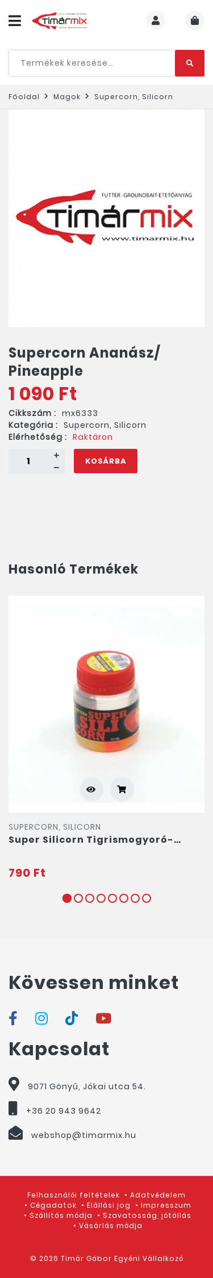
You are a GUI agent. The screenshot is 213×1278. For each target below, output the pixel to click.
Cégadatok (53, 1205)
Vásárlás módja (111, 1225)
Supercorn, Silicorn (133, 96)
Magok (67, 96)
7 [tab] (135, 898)
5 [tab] (112, 898)
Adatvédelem (158, 1195)
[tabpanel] (106, 738)
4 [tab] (101, 898)
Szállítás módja (61, 1215)
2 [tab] (78, 898)
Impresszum (166, 1205)
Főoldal (24, 96)
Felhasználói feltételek (73, 1195)
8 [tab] (146, 898)
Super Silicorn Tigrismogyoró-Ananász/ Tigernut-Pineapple (91, 840)
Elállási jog (109, 1205)
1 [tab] (67, 898)
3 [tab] (89, 898)
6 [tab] (123, 898)
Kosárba (105, 461)
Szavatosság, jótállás (147, 1215)
